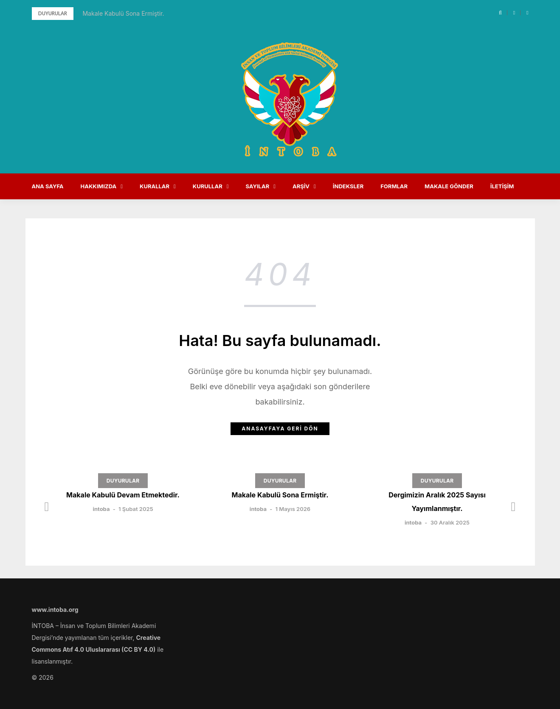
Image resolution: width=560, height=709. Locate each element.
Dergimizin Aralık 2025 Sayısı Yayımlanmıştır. (437, 502)
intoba (101, 508)
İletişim (502, 186)
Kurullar (207, 186)
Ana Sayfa (48, 186)
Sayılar (257, 186)
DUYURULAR (123, 480)
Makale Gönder (449, 186)
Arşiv (301, 186)
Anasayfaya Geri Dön (280, 428)
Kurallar (154, 186)
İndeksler (348, 186)
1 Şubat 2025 (135, 508)
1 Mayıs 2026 (293, 508)
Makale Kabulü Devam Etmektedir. (123, 495)
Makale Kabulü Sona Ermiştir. (123, 13)
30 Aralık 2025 (450, 522)
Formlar (394, 186)
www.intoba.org (55, 609)
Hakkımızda (99, 186)
